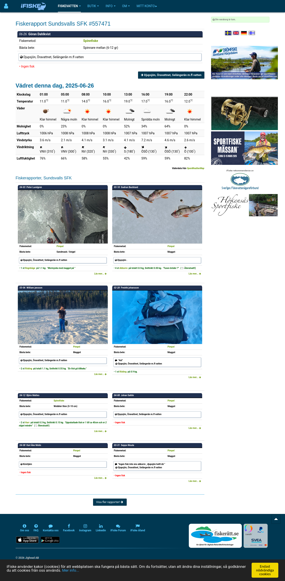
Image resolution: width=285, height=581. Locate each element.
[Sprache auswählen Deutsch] (244, 33)
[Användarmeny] (6, 6)
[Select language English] (236, 33)
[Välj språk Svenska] (228, 33)
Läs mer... (100, 273)
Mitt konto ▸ (146, 6)
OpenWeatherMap (195, 168)
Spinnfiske (90, 41)
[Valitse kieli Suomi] (252, 33)
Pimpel (60, 246)
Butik (93, 6)
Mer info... (70, 570)
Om (126, 6)
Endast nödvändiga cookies (265, 570)
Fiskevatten (69, 6)
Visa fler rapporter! (110, 502)
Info (110, 6)
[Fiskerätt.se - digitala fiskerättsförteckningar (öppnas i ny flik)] (215, 536)
